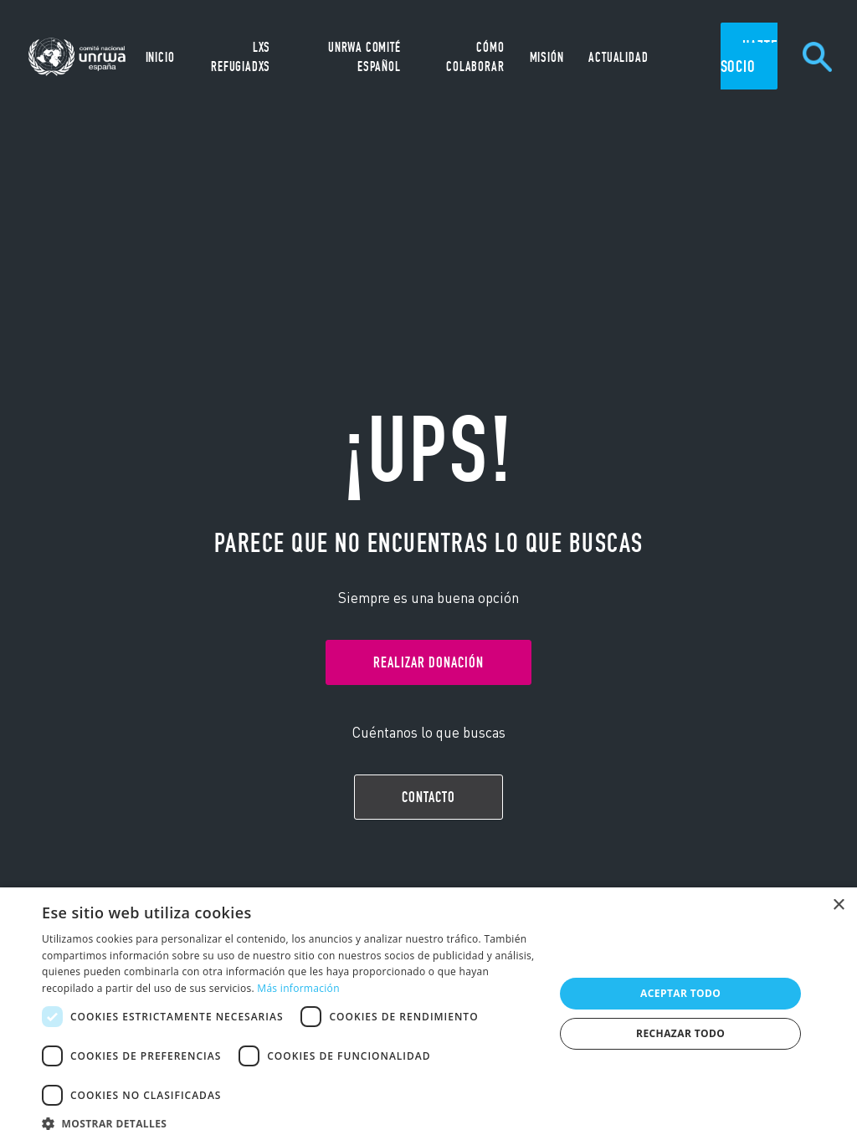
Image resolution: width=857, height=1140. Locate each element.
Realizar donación (428, 662)
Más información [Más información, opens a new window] (298, 988)
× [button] (838, 905)
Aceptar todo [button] (680, 993)
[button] (290, 1121)
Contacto (428, 797)
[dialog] (428, 1013)
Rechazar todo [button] (680, 1033)
